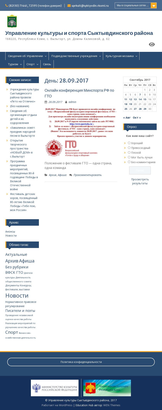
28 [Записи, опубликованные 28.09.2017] (140, 109)
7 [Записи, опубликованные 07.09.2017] (140, 94)
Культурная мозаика (120, 56)
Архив (52, 175)
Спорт (30, 64)
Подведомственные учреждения (74, 56)
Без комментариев (143, 162)
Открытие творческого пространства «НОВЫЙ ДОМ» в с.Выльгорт (21, 148)
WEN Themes (111, 405)
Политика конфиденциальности (81, 362)
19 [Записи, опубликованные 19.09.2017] (130, 104)
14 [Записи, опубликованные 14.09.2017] (140, 99)
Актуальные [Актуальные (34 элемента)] (16, 254)
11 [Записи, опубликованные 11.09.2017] (125, 99)
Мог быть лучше (142, 157)
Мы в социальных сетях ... (133, 5)
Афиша (62, 175)
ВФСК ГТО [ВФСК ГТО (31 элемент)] (14, 272)
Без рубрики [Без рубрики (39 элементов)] (16, 267)
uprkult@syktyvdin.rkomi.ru (90, 5)
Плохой (136, 152)
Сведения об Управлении (25, 56)
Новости (11, 235)
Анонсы (10, 231)
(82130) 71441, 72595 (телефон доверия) (35, 5)
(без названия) (19, 106)
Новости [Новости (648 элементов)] (17, 295)
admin (72, 102)
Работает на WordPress (57, 405)
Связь (47, 64)
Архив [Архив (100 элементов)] (11, 261)
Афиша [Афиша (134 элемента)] (26, 261)
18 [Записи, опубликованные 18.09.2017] (125, 104)
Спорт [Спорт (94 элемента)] (11, 332)
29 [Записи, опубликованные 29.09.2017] (145, 109)
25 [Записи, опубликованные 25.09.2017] (125, 109)
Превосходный (140, 148)
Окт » (137, 117)
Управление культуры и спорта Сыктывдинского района (79, 33)
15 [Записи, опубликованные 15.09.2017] (145, 99)
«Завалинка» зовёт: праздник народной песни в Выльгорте (22, 131)
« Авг (127, 117)
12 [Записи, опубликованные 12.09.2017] (130, 99)
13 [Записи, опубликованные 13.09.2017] (135, 99)
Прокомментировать (88, 175)
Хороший (137, 143)
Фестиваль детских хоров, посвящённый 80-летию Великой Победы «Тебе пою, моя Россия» (23, 202)
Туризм (13, 64)
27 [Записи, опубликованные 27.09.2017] (135, 109)
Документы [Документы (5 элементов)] (12, 285)
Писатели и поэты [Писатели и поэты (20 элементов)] (20, 310)
